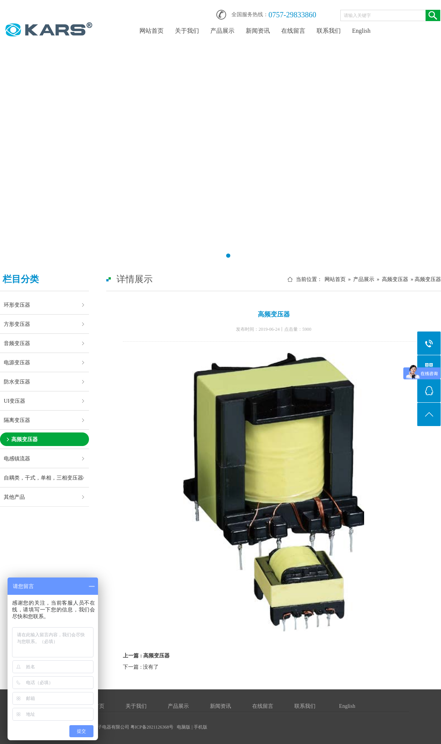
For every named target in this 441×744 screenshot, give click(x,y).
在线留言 (293, 30)
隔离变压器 (17, 420)
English (361, 30)
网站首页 (151, 30)
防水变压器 (17, 382)
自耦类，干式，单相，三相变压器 (43, 478)
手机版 (200, 727)
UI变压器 (14, 401)
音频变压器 (17, 343)
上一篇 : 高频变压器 (146, 655)
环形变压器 (17, 305)
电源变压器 (17, 362)
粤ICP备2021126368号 (151, 727)
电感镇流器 (17, 458)
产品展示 (222, 30)
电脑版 (183, 727)
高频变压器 (24, 439)
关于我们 (187, 30)
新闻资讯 (258, 30)
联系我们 (329, 30)
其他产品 (14, 497)
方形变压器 (17, 324)
